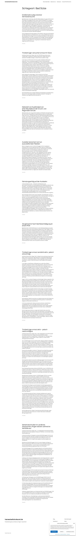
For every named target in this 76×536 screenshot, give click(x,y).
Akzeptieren (54, 531)
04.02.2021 (23, 172)
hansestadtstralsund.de (11, 1)
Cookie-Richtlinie (57, 534)
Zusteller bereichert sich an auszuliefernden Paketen (32, 143)
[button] (74, 523)
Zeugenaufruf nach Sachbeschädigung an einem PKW (37, 224)
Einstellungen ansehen (70, 531)
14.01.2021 (23, 214)
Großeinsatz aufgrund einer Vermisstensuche (32, 15)
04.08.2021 (23, 132)
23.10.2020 (23, 320)
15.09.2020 (23, 415)
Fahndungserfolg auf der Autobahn (34, 181)
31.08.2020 (23, 502)
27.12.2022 (23, 43)
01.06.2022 (23, 97)
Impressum (68, 534)
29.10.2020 (23, 242)
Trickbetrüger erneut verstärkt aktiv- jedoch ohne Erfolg (38, 253)
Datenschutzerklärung (63, 534)
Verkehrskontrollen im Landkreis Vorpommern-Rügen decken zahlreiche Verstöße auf (36, 426)
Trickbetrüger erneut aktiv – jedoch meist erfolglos (34, 330)
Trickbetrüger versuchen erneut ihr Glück (37, 53)
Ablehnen (61, 531)
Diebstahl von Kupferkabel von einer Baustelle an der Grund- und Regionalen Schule (34, 108)
